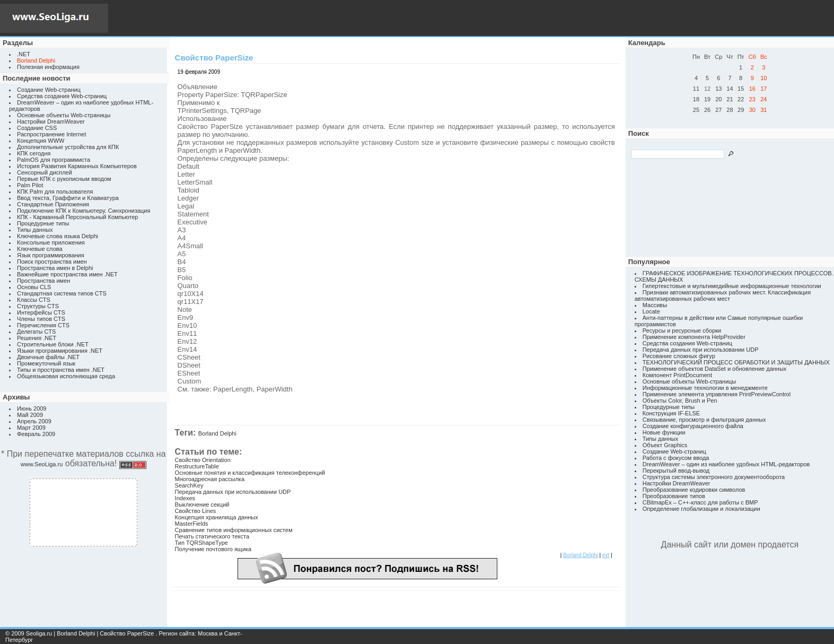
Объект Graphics (665, 445)
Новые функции (664, 432)
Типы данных (34, 230)
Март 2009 (31, 427)
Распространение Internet (51, 134)
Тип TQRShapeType (201, 542)
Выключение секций (202, 504)
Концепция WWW (40, 140)
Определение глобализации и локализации (701, 509)
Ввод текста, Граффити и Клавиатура (68, 198)
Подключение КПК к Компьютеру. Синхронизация (83, 210)
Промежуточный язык (46, 363)
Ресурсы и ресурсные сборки (682, 330)
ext (605, 555)
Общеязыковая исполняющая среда (66, 376)
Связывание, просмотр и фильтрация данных (704, 419)
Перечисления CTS (43, 325)
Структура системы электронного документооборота (714, 477)
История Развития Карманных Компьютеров (77, 166)
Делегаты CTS (36, 331)
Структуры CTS (38, 306)
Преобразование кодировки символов (694, 489)
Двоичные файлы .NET (48, 357)
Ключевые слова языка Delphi (57, 236)
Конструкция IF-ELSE (671, 413)
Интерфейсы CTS (41, 312)
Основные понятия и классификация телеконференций (250, 472)
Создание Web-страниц (49, 89)
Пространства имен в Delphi (55, 268)
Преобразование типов (674, 496)
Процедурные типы (43, 223)
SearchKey (189, 485)
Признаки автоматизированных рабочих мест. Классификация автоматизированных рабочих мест (723, 295)
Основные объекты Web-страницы (64, 115)
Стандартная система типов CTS (62, 293)
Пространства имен (43, 280)
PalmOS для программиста (53, 159)
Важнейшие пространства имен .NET (67, 274)
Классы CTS (33, 300)
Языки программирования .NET (59, 350)
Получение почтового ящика (213, 549)
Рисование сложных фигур (679, 356)
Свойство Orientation (203, 460)
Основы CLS (34, 287)
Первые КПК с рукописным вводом (64, 179)
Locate (651, 311)
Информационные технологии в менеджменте (705, 388)
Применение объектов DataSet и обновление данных (715, 368)
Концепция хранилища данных (216, 517)
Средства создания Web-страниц (62, 96)
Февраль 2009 (36, 434)
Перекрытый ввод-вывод (676, 470)
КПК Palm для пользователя (55, 191)
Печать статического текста (212, 536)
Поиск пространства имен (52, 261)
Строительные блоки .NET (53, 344)
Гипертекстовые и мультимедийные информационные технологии (732, 286)
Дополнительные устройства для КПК (68, 147)
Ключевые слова (40, 249)
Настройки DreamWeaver (51, 121)
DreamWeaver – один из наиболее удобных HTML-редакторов (726, 464)
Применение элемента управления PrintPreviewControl (717, 394)
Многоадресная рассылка (209, 479)
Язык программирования (50, 255)
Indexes (185, 498)
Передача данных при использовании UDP (233, 492)
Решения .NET (36, 338)
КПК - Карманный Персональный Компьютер (77, 217)
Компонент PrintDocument (677, 375)
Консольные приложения (51, 242)
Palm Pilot (30, 185)
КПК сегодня (34, 153)
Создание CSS (37, 128)
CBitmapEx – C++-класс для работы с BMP (700, 502)
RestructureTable (197, 466)
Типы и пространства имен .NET (60, 370)
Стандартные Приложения (53, 204)
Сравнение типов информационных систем (234, 530)
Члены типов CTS (41, 319)
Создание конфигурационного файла (693, 426)
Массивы (655, 305)
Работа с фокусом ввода (676, 458)
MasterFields (191, 523)
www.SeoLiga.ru (42, 464)
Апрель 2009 (34, 421)
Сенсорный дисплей (44, 172)
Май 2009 (30, 415)
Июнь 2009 (32, 408)
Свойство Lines (195, 511)
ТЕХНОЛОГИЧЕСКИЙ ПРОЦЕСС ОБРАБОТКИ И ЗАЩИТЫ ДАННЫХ (736, 362)
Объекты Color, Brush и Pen (680, 400)
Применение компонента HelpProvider (694, 337)
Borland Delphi (217, 433)
